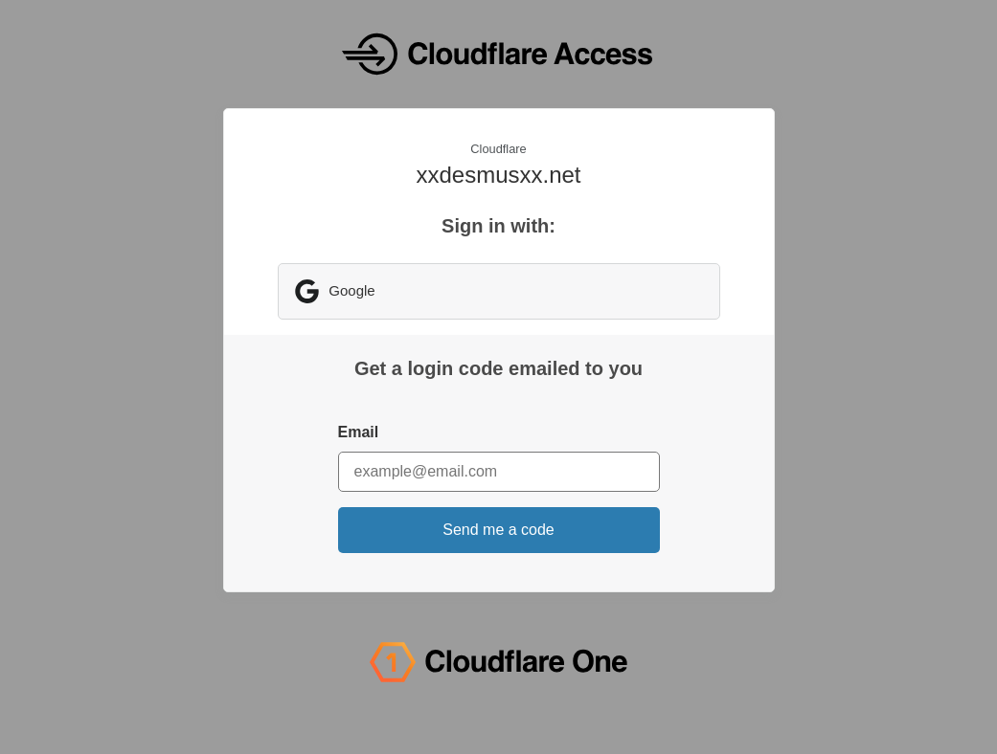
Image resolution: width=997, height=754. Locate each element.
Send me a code (498, 529)
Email (358, 432)
